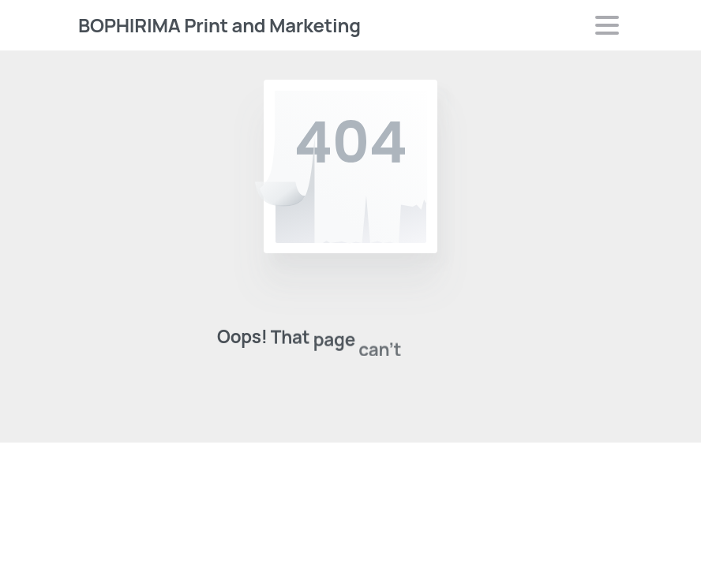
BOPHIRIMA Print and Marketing (219, 25)
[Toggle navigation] (607, 25)
